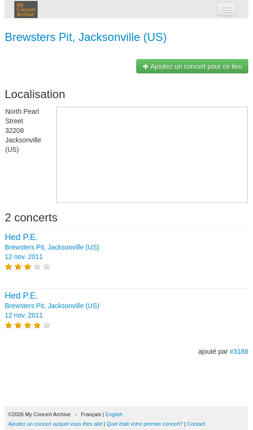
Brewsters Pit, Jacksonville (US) (86, 36)
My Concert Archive (26, 9)
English (113, 414)
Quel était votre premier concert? (145, 424)
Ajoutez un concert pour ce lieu (192, 66)
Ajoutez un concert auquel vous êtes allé (55, 424)
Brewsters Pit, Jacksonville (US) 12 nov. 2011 (52, 247)
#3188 (239, 351)
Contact (196, 424)
